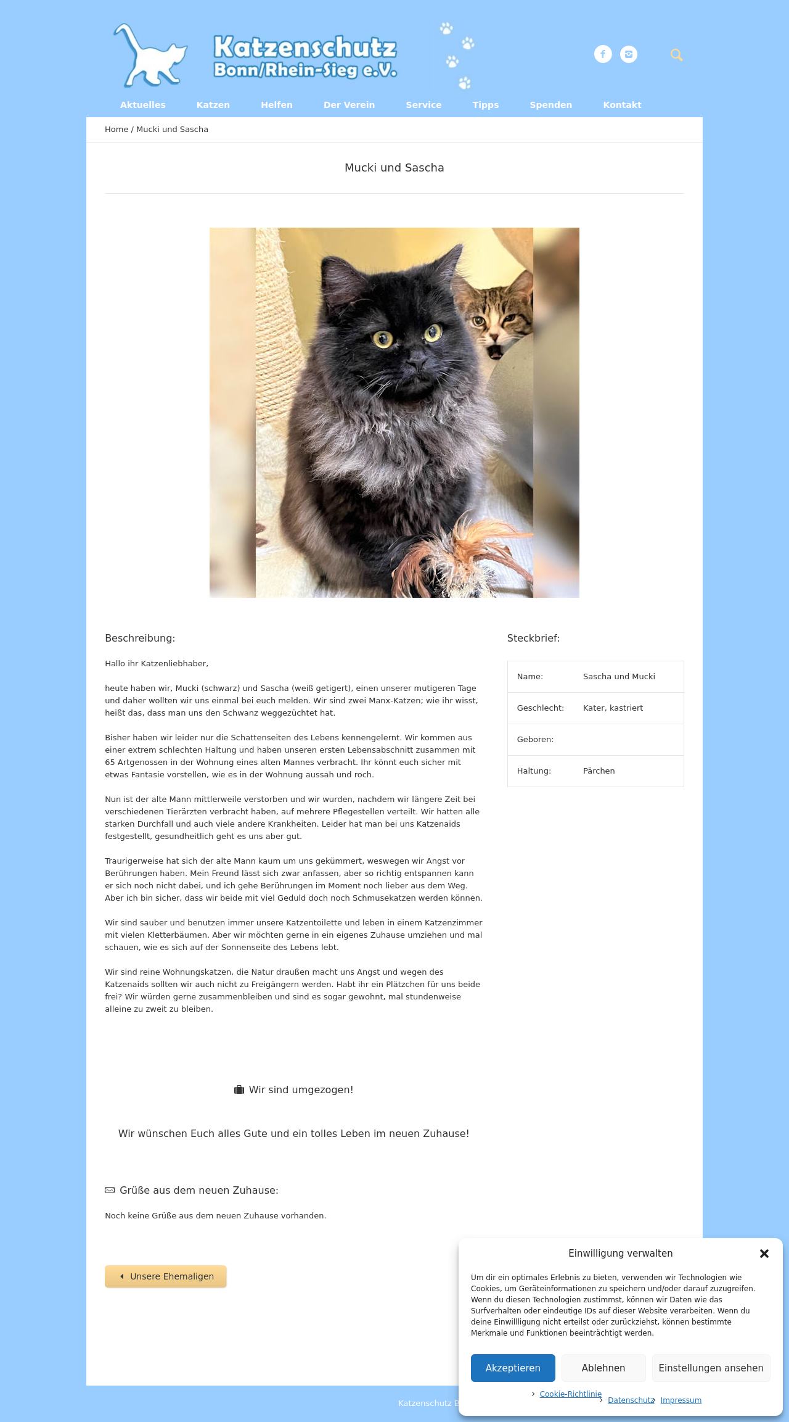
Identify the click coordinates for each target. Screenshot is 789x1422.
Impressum (681, 1400)
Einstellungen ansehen (711, 1368)
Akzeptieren (513, 1368)
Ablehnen (604, 1368)
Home (116, 129)
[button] (764, 1253)
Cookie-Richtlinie (571, 1394)
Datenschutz (631, 1400)
